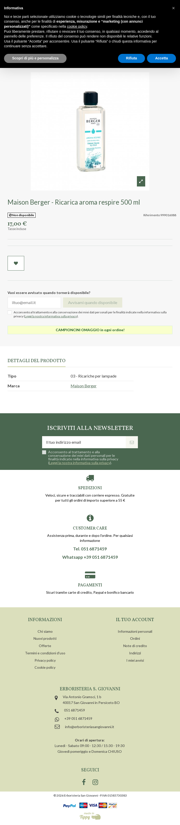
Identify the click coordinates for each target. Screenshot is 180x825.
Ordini (135, 638)
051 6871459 (74, 710)
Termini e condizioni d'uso (45, 653)
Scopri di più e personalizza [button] (35, 58)
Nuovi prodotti (45, 638)
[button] (173, 8)
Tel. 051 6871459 (90, 548)
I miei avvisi (135, 660)
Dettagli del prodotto (37, 361)
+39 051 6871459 (78, 718)
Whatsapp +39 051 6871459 (90, 557)
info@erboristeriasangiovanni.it (89, 727)
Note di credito (135, 646)
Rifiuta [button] (131, 58)
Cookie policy (45, 667)
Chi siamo (45, 631)
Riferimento (151, 215)
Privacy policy (45, 660)
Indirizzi (135, 653)
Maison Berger (84, 385)
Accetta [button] (161, 58)
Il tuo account (135, 620)
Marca (14, 385)
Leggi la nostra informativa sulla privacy (51, 316)
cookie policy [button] (77, 26)
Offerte (45, 646)
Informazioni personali (135, 631)
